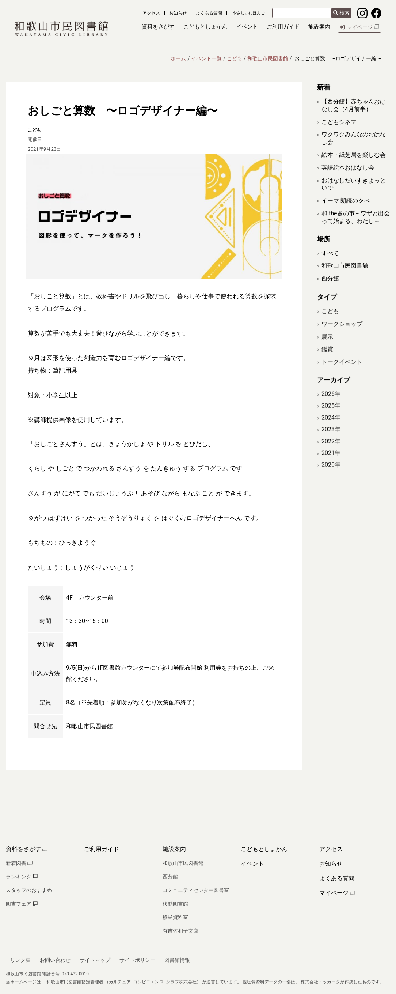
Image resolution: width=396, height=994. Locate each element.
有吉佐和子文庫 (180, 931)
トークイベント (341, 371)
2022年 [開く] (330, 450)
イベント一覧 (206, 58)
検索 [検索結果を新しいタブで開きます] (341, 13)
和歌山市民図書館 (267, 58)
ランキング (22, 877)
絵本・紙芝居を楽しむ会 (353, 154)
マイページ (337, 892)
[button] (158, 27)
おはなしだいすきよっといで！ (353, 184)
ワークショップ (341, 333)
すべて (330, 253)
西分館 (330, 278)
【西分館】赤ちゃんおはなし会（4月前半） (353, 105)
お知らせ (178, 13)
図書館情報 (177, 960)
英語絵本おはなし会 (347, 167)
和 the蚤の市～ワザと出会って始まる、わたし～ (355, 217)
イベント (252, 863)
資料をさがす (26, 849)
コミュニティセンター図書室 (196, 890)
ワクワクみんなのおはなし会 (353, 138)
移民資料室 (175, 917)
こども (234, 58)
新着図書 (19, 863)
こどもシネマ (339, 121)
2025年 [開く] (330, 415)
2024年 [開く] (330, 427)
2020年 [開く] (330, 474)
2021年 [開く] (330, 462)
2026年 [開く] (330, 403)
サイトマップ (95, 960)
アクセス (151, 13)
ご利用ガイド (101, 849)
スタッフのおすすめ (29, 890)
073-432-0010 (75, 973)
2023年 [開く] (330, 438)
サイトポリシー (137, 960)
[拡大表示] (154, 216)
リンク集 (20, 960)
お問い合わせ (55, 960)
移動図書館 (175, 904)
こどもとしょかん (264, 849)
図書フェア (22, 904)
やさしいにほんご (249, 13)
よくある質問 (209, 13)
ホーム (178, 58)
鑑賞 (327, 358)
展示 (327, 346)
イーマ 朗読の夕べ (345, 200)
